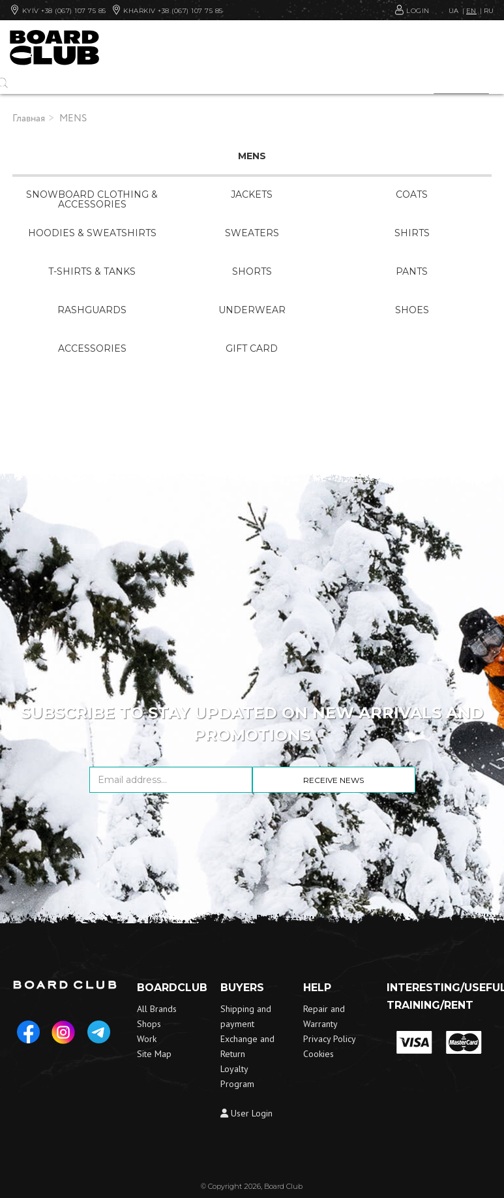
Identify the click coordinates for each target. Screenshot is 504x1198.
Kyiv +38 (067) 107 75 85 (58, 10)
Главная (28, 119)
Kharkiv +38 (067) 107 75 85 (167, 10)
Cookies (318, 1054)
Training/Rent (430, 1005)
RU (489, 11)
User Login (246, 1113)
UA (454, 11)
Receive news (333, 780)
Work (146, 1039)
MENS (73, 119)
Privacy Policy (329, 1039)
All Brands (157, 1009)
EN (471, 11)
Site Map (154, 1054)
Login (418, 10)
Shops (149, 1024)
